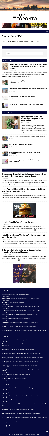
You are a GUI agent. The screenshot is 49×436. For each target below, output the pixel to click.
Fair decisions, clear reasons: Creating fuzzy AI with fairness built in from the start (21, 353)
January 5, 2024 (6, 239)
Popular (5, 290)
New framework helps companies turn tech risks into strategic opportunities (20, 322)
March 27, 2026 (6, 376)
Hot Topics (6, 170)
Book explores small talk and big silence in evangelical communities (18, 409)
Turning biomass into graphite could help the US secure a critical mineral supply (21, 310)
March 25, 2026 (6, 312)
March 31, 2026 (6, 296)
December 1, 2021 (13, 146)
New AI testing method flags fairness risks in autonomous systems (18, 349)
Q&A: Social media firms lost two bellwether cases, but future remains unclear (20, 298)
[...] (30, 76)
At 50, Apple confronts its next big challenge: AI (13, 302)
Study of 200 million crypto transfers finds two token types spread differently (20, 306)
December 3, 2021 (13, 163)
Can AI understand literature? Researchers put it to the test (16, 374)
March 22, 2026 (6, 328)
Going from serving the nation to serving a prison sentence (16, 399)
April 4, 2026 (5, 341)
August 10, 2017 (13, 138)
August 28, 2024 (6, 224)
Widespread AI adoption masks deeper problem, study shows (16, 318)
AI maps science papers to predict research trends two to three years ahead (20, 361)
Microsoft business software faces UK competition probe (15, 294)
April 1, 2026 (5, 362)
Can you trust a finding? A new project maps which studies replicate (18, 421)
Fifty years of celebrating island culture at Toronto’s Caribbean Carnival (27, 136)
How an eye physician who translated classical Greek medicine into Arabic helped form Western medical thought (28, 66)
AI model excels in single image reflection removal (14, 378)
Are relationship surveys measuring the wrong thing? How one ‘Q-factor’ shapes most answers (24, 417)
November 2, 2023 (7, 254)
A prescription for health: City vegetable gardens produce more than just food (32, 119)
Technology (6, 336)
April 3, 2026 (5, 346)
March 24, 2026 (6, 320)
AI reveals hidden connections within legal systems (22, 96)
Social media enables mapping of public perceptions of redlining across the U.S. (21, 413)
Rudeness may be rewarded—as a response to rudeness (15, 392)
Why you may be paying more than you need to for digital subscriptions (19, 326)
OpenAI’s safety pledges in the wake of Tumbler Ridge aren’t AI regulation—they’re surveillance (24, 330)
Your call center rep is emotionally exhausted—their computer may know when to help (22, 357)
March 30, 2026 (6, 300)
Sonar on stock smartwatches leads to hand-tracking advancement (26, 104)
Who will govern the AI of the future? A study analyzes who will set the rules (20, 314)
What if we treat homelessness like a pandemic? (21, 144)
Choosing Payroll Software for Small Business (18, 222)
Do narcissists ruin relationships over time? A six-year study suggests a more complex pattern (24, 388)
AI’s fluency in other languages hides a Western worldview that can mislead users (21, 396)
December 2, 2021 (13, 155)
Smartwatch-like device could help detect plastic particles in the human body (20, 365)
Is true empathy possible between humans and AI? (14, 425)
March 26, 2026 (6, 308)
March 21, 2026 (6, 332)
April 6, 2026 (13, 70)
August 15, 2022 (25, 122)
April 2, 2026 (5, 350)
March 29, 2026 (6, 304)
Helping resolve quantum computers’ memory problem (15, 340)
